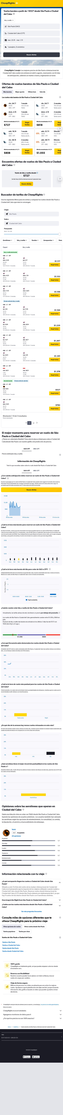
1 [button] (29, 423)
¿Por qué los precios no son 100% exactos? (32, 1018)
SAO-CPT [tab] (27, 449)
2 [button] (33, 423)
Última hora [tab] (32, 92)
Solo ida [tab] (42, 92)
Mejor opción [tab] (19, 92)
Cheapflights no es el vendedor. (32, 1010)
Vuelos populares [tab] (9, 931)
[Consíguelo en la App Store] (36, 1057)
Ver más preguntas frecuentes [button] (31, 911)
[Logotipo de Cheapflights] (8, 3)
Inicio (9, 1027)
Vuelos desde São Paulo (10, 948)
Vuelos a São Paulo (8, 942)
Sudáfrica (15, 1027)
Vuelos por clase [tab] (24, 931)
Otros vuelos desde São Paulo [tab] (34, 926)
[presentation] (14, 14)
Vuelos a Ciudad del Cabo (11, 945)
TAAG (14, 829)
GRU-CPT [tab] (36, 449)
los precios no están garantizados (50, 1004)
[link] (26, 184)
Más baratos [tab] (7, 92)
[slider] (59, 234)
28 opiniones (16, 836)
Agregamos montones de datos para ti (32, 1014)
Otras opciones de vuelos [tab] (12, 926)
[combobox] (9, 20)
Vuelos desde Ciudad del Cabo (12, 951)
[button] (31, 26)
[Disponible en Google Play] (26, 1057)
